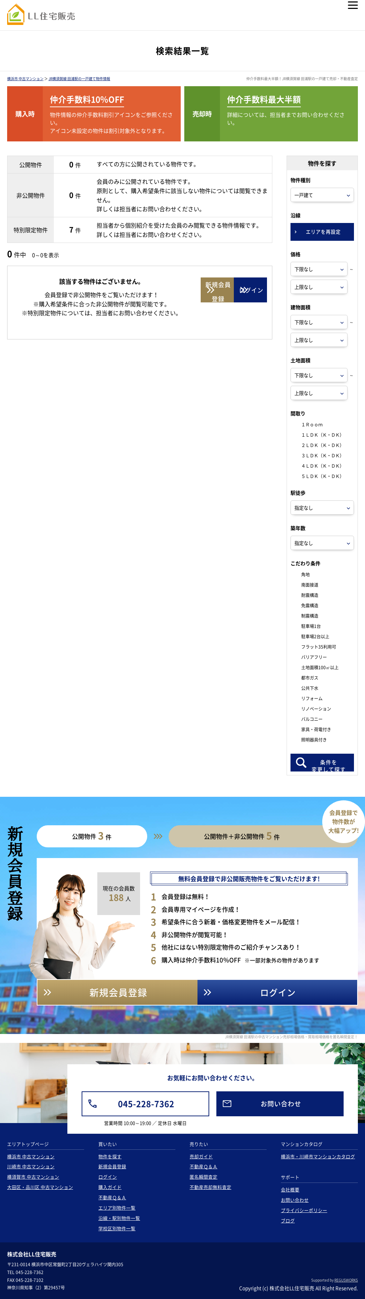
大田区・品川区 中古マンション (40, 1187)
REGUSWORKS (346, 1280)
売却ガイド (201, 1156)
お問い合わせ (295, 1199)
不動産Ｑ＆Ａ (112, 1197)
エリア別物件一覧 (116, 1207)
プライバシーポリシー (304, 1210)
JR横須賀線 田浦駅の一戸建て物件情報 (79, 78)
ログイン (107, 1176)
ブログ (288, 1220)
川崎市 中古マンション (31, 1166)
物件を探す (110, 1156)
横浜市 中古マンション (25, 78)
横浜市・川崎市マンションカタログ (318, 1156)
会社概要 (290, 1189)
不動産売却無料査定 (210, 1187)
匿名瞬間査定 (203, 1176)
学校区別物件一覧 (116, 1228)
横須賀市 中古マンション (33, 1176)
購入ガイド (110, 1187)
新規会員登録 (112, 1166)
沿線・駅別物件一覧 (119, 1218)
